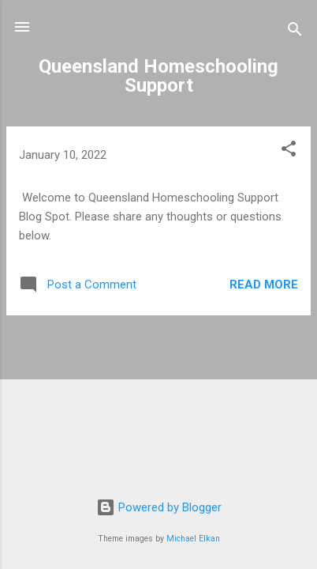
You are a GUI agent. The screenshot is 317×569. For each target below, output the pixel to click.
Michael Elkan (193, 538)
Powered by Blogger (159, 507)
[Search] (294, 32)
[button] (288, 151)
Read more (263, 284)
